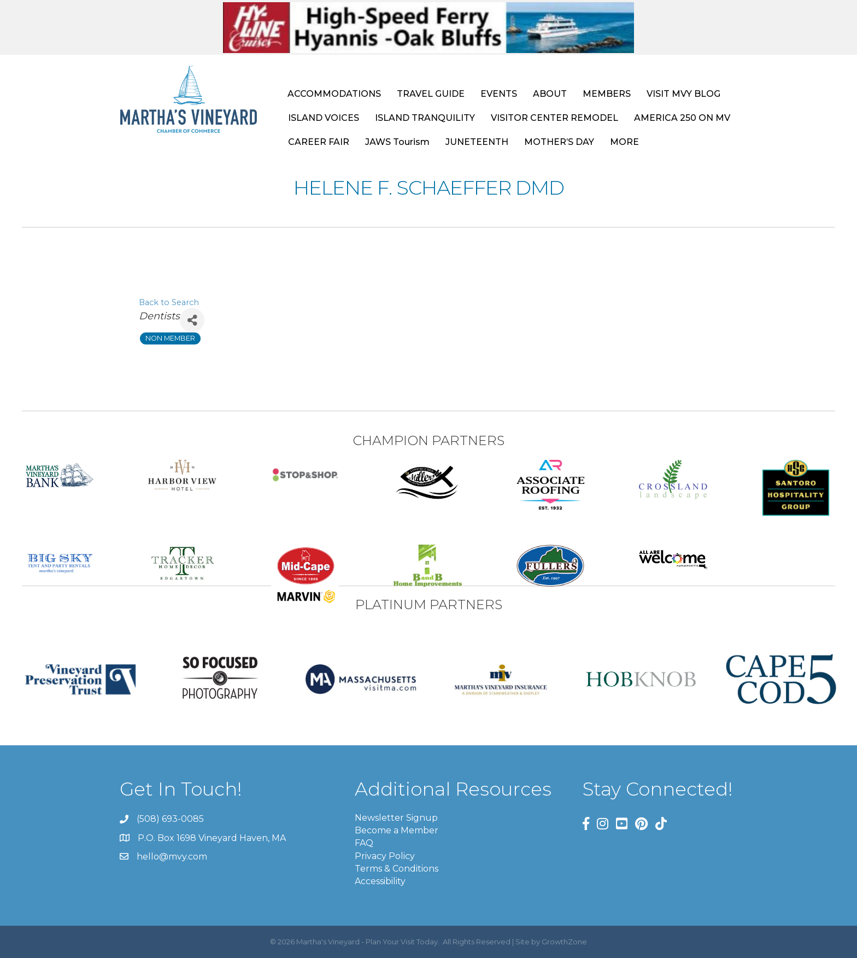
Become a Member (396, 830)
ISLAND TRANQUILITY (425, 118)
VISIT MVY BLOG (683, 94)
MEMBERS (607, 94)
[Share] (192, 320)
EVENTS (498, 94)
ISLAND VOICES (323, 118)
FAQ (364, 843)
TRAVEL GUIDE (431, 94)
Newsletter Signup (396, 818)
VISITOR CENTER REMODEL (554, 118)
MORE (624, 142)
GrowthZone (564, 941)
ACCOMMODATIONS (334, 94)
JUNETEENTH (476, 142)
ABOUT (550, 94)
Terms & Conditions (396, 868)
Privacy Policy (385, 856)
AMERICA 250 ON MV (682, 118)
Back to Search (169, 302)
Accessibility (380, 881)
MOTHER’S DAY (559, 142)
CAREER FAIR (318, 142)
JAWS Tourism (397, 142)
